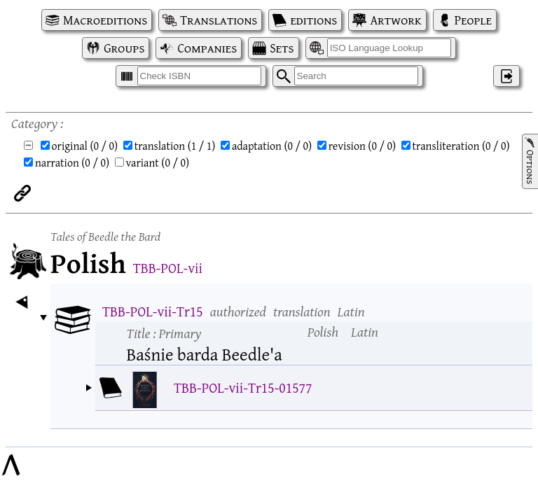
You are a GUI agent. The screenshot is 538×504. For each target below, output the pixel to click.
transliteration (461, 145)
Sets (282, 47)
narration (72, 162)
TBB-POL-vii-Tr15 (152, 311)
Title (164, 333)
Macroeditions (105, 19)
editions (313, 19)
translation (175, 145)
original (85, 145)
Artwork (395, 19)
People (473, 19)
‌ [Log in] (506, 76)
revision (362, 145)
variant (158, 162)
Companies (207, 47)
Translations (218, 19)
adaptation (272, 145)
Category (34, 123)
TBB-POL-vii (167, 268)
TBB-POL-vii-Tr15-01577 (243, 387)
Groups (124, 47)
